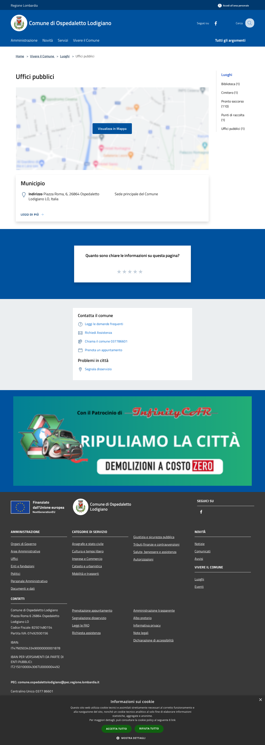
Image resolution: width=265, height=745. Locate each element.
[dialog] (132, 720)
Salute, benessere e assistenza (154, 551)
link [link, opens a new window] (173, 720)
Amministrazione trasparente (154, 610)
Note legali (140, 632)
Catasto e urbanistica (87, 566)
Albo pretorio (142, 617)
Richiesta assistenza (86, 632)
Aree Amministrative (25, 551)
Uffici (14, 558)
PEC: (14, 682)
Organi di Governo (23, 543)
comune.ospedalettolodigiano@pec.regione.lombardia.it (58, 682)
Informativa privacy (147, 625)
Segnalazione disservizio (89, 617)
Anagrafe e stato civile (88, 543)
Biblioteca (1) (230, 83)
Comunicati (203, 551)
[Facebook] (212, 23)
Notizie (200, 543)
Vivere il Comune (42, 56)
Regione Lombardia (24, 5)
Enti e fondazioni (22, 566)
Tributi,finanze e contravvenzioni (156, 544)
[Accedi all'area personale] (233, 5)
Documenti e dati (23, 588)
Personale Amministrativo (29, 581)
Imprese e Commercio (87, 558)
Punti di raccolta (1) (232, 117)
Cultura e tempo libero (88, 551)
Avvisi (199, 558)
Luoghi (65, 56)
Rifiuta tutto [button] (149, 728)
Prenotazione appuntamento (92, 610)
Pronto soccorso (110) (232, 104)
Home (20, 56)
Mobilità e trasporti (85, 573)
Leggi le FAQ (80, 625)
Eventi (199, 586)
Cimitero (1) (229, 92)
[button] (132, 738)
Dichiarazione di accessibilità (153, 640)
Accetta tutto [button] (116, 729)
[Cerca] (249, 23)
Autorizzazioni (143, 559)
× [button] (260, 700)
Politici (15, 573)
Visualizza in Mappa (112, 128)
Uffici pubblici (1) (233, 128)
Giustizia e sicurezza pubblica (153, 536)
